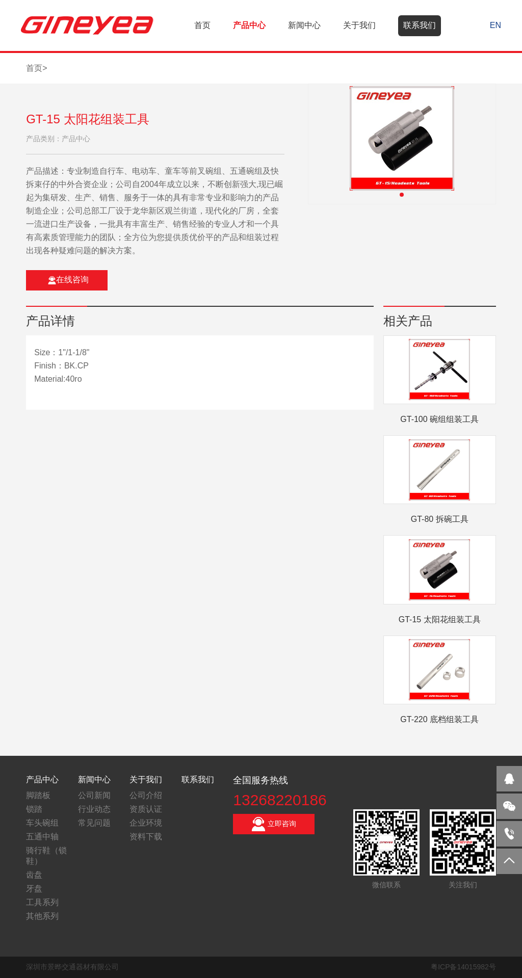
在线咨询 (68, 279)
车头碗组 (42, 822)
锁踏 (34, 809)
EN (495, 25)
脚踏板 (38, 795)
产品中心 (249, 25)
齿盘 (34, 874)
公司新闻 (94, 795)
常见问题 (94, 822)
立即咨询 (273, 824)
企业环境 (145, 822)
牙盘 (34, 888)
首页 (202, 25)
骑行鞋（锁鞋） (46, 855)
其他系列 (42, 916)
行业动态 (94, 809)
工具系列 (42, 902)
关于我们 (359, 25)
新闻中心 (304, 25)
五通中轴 (42, 836)
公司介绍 (145, 795)
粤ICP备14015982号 (463, 967)
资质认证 (145, 809)
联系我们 (419, 25)
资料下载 (145, 836)
